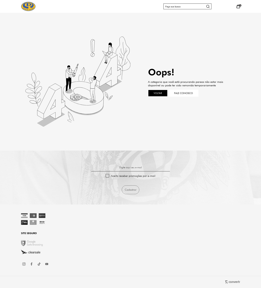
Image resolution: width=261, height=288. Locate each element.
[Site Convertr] (130, 281)
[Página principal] (28, 6)
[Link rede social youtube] (47, 264)
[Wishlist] (230, 6)
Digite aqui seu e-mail (130, 167)
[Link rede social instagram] (24, 264)
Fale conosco (183, 93)
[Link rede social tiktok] (39, 264)
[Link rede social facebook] (32, 264)
